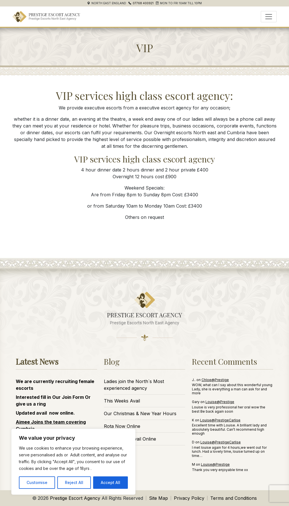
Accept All (110, 482)
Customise (37, 482)
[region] (73, 462)
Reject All (74, 482)
